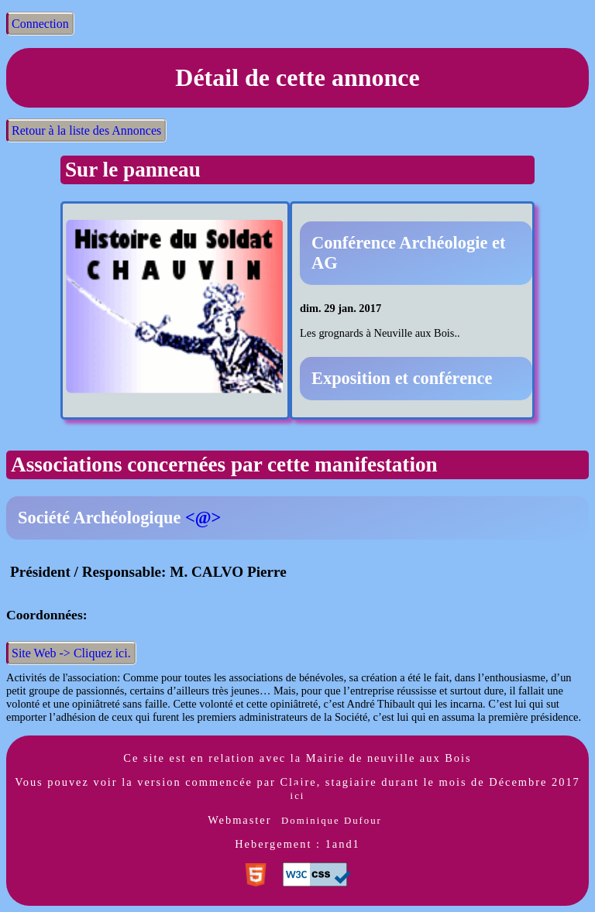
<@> (203, 517)
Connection (40, 23)
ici (298, 795)
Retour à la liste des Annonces (86, 130)
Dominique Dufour (331, 820)
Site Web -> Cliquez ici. (71, 653)
